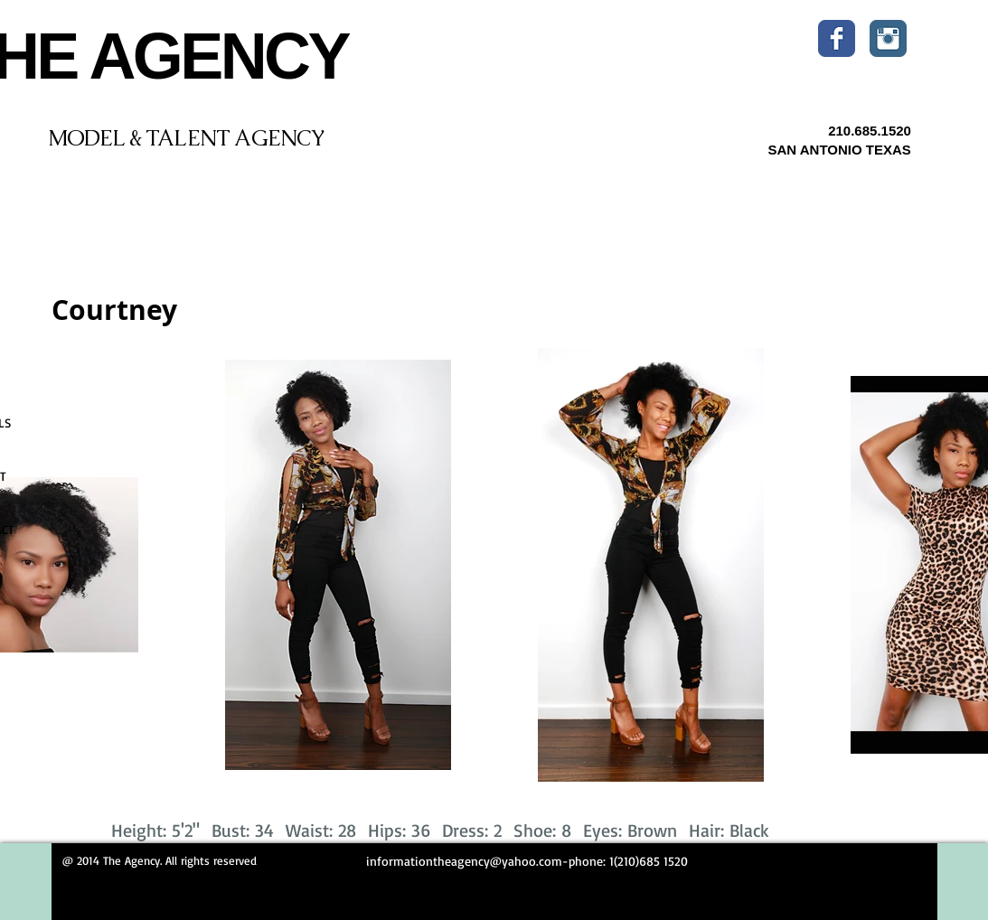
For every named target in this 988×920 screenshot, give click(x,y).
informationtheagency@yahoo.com (464, 860)
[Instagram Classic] (888, 38)
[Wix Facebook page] (836, 38)
